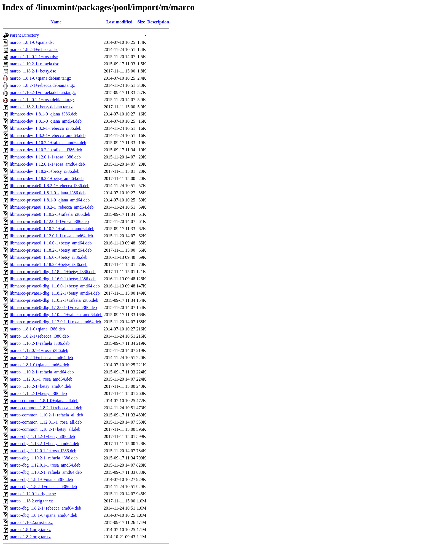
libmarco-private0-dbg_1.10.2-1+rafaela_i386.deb (54, 300)
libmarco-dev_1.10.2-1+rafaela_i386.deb (46, 149)
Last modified (119, 22)
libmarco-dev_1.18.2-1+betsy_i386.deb (44, 171)
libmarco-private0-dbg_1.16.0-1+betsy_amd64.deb (55, 286)
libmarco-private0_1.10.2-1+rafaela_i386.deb (50, 214)
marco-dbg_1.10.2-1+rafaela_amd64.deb (46, 472)
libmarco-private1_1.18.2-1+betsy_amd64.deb (51, 250)
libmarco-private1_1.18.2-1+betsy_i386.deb (48, 264)
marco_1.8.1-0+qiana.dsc (32, 42)
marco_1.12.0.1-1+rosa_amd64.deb (41, 379)
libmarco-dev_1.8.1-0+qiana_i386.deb (43, 114)
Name (55, 22)
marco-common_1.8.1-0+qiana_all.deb (44, 400)
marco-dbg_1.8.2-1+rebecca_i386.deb (43, 486)
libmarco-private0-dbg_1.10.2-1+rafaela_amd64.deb (56, 314)
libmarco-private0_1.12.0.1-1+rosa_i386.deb (49, 221)
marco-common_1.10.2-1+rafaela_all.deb (46, 415)
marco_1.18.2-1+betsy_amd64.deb (40, 386)
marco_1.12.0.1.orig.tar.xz (33, 493)
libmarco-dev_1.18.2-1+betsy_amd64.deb (47, 178)
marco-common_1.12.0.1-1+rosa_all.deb (46, 422)
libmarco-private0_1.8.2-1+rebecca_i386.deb (49, 185)
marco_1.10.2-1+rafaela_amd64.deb (42, 372)
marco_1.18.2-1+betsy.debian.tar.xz (41, 106)
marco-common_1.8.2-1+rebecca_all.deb (46, 407)
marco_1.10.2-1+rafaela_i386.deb (39, 343)
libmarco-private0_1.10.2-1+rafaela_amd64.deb (52, 228)
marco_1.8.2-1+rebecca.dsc (34, 49)
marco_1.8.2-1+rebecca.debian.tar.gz (42, 85)
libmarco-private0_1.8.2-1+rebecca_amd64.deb (51, 207)
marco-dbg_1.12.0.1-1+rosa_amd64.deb (45, 465)
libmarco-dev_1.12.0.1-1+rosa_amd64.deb (47, 164)
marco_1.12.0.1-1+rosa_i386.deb (39, 350)
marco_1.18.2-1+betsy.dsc (33, 71)
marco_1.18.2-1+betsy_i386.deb (38, 393)
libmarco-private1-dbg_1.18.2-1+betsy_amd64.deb (55, 293)
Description (158, 22)
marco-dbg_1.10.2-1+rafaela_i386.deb (44, 458)
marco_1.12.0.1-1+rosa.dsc (34, 56)
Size (141, 22)
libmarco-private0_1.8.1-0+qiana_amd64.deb (50, 200)
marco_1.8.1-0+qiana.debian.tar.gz (40, 78)
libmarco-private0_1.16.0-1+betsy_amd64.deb (51, 243)
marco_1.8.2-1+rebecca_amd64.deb (41, 357)
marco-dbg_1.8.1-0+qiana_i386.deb (41, 479)
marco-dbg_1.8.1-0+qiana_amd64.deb (43, 515)
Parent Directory (24, 35)
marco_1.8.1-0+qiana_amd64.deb (39, 364)
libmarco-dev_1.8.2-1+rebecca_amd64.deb (47, 135)
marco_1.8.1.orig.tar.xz (30, 529)
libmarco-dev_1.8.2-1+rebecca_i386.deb (45, 128)
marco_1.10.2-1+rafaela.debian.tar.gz (43, 92)
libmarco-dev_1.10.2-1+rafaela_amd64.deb (48, 142)
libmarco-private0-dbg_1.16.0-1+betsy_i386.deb (53, 278)
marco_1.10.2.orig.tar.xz (31, 522)
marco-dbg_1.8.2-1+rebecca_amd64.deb (45, 508)
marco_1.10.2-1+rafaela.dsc (34, 63)
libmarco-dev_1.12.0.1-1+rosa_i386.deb (45, 157)
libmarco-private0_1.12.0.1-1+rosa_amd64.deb (51, 235)
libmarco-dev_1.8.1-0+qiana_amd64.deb (46, 121)
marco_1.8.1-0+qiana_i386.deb (37, 329)
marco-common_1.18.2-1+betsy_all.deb (45, 429)
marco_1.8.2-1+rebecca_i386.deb (39, 336)
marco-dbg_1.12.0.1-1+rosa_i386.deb (43, 450)
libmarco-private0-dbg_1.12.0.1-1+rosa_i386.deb (53, 307)
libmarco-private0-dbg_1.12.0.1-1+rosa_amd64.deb (55, 321)
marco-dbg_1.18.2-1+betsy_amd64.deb (44, 443)
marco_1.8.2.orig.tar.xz (30, 536)
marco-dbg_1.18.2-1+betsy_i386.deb (42, 436)
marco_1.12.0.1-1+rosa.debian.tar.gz (42, 99)
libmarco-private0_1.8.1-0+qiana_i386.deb (47, 192)
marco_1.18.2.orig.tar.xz (31, 501)
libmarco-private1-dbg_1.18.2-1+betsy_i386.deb (53, 271)
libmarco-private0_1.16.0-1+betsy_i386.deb (48, 257)
